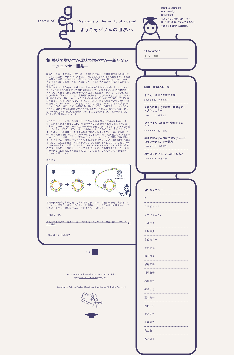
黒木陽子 (149, 339)
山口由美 (149, 256)
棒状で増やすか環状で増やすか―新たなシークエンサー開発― (90, 63)
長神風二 (149, 322)
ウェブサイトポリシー (88, 278)
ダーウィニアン (153, 214)
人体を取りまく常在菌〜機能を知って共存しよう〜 (165, 109)
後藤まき (149, 289)
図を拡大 (51, 160)
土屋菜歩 (149, 231)
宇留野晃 (149, 248)
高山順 (148, 330)
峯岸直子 (149, 264)
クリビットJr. (152, 206)
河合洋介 (149, 306)
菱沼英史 (149, 314)
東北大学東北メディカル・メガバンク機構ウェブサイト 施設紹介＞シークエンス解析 (86, 223)
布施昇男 (149, 281)
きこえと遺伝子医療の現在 (160, 95)
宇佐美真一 (150, 239)
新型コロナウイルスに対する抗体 (163, 153)
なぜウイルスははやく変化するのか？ (163, 124)
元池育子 (149, 223)
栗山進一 (149, 297)
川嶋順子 (149, 272)
